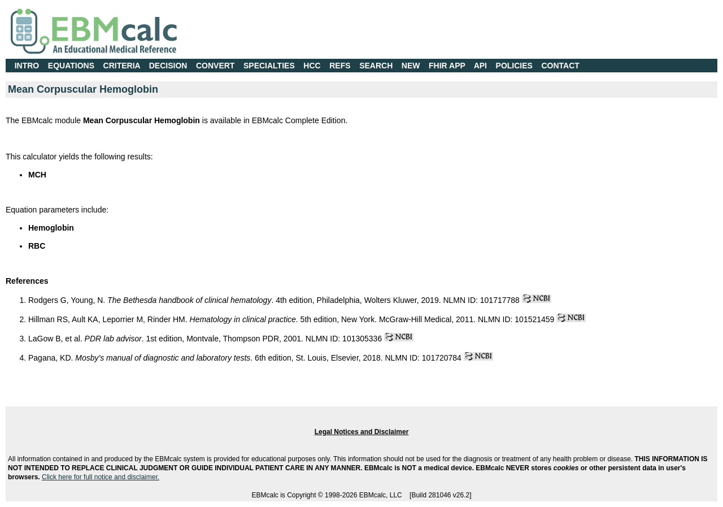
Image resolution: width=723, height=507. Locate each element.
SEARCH (376, 65)
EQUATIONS (71, 65)
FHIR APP (447, 65)
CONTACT (561, 65)
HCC (311, 65)
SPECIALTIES (269, 65)
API (480, 65)
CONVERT (215, 65)
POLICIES (514, 65)
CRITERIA (122, 65)
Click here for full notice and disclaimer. (100, 477)
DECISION (168, 65)
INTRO (27, 65)
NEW (411, 65)
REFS (339, 65)
